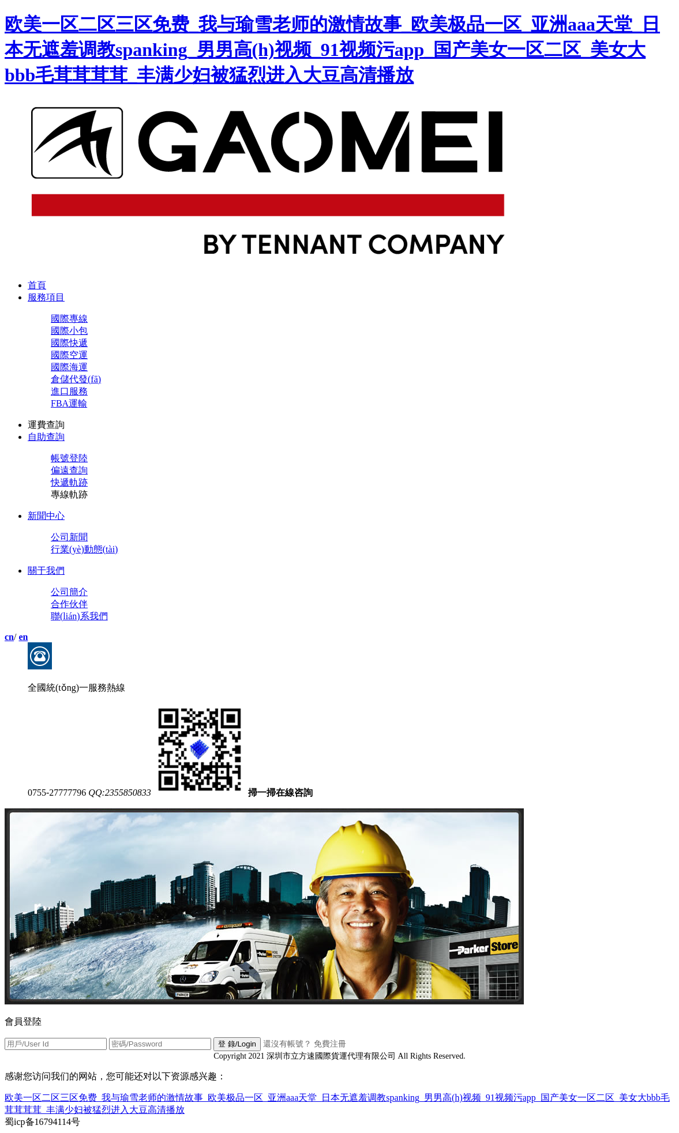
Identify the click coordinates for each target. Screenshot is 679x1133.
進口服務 (69, 391)
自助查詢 (46, 437)
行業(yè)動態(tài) (84, 549)
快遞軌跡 (69, 482)
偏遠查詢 (69, 470)
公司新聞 (69, 537)
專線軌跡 (69, 494)
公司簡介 (69, 592)
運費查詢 (46, 425)
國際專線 (69, 318)
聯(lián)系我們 (79, 616)
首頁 (37, 285)
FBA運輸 (69, 403)
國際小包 (69, 331)
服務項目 (46, 297)
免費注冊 (330, 1044)
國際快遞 (69, 343)
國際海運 (69, 367)
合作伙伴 (69, 604)
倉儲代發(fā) (76, 379)
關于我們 (46, 570)
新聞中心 (46, 516)
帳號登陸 (69, 458)
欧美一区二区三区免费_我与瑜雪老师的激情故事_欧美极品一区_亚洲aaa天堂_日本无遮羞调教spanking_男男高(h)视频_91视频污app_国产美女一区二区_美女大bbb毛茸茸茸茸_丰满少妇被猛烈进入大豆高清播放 (332, 49)
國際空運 (69, 355)
